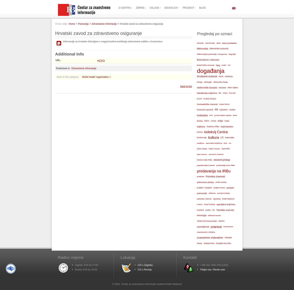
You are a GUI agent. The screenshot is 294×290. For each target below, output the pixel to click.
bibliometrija (202, 48)
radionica (211, 193)
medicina (200, 143)
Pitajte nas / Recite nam (212, 269)
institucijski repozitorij (205, 110)
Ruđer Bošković (228, 199)
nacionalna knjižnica (214, 143)
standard (200, 210)
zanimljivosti (203, 227)
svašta (208, 210)
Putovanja (83, 24)
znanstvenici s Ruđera (206, 232)
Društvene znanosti (207, 76)
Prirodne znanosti (215, 176)
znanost (216, 226)
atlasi (218, 43)
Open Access (214, 149)
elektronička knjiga (220, 82)
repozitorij (217, 199)
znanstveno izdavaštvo (210, 237)
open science (202, 154)
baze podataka (229, 43)
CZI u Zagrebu (145, 265)
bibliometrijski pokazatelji (219, 49)
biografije (232, 54)
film (220, 93)
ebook (221, 76)
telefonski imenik (214, 216)
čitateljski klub (209, 243)
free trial (232, 93)
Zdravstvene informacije (104, 24)
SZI (213, 210)
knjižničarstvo (227, 126)
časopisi (228, 238)
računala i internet (204, 199)
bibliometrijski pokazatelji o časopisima (212, 54)
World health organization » (96, 77)
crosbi (224, 65)
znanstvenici (228, 227)
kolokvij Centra (216, 132)
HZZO (101, 60)
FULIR (199, 99)
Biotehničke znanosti (205, 65)
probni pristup (220, 182)
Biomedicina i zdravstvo (208, 60)
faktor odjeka (233, 88)
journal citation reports (222, 115)
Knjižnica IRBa (213, 126)
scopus (200, 204)
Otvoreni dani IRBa (204, 160)
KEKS (206, 121)
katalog (200, 121)
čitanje (199, 243)
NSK (225, 143)
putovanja (202, 193)
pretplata (200, 176)
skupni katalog (209, 204)
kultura (213, 137)
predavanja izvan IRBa (225, 165)
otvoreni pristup (221, 160)
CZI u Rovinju (145, 269)
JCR (211, 115)
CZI (229, 65)
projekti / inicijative (204, 188)
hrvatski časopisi (210, 99)
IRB (216, 110)
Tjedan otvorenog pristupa (207, 221)
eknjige (200, 82)
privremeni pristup (205, 182)
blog (218, 65)
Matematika (229, 138)
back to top (186, 86)
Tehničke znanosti (225, 210)
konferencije (202, 138)
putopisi (230, 188)
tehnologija (202, 215)
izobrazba (202, 115)
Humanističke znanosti (207, 104)
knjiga (220, 121)
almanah (200, 43)
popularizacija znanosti (206, 165)
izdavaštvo (224, 110)
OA (230, 143)
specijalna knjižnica (226, 204)
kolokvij (200, 132)
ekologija (208, 82)
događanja (210, 71)
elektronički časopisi (207, 87)
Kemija (213, 121)
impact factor (224, 104)
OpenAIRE (226, 149)
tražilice (221, 221)
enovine (222, 87)
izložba (232, 110)
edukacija (229, 76)
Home (72, 24)
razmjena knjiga (223, 193)
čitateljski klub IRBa (223, 243)
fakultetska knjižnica (207, 93)
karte (235, 115)
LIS (222, 137)
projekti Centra (219, 188)
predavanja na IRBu (214, 171)
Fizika (225, 93)
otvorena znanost (216, 154)
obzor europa (202, 149)
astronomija (210, 43)
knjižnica (201, 126)
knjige (227, 121)
